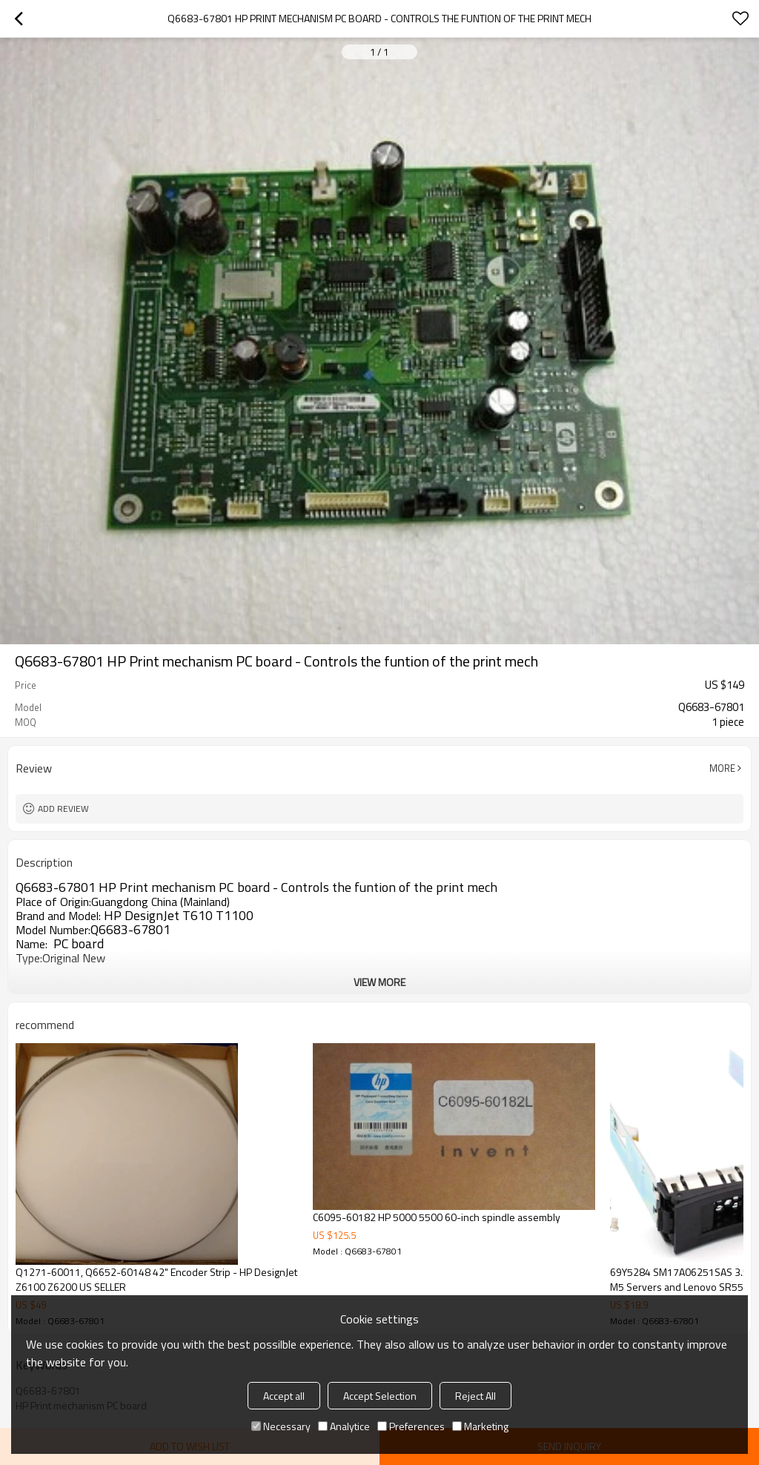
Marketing (480, 1426)
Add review (63, 808)
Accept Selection (380, 1395)
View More (379, 982)
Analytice (344, 1426)
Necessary (281, 1426)
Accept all (284, 1395)
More (722, 768)
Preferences (411, 1426)
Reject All (475, 1395)
